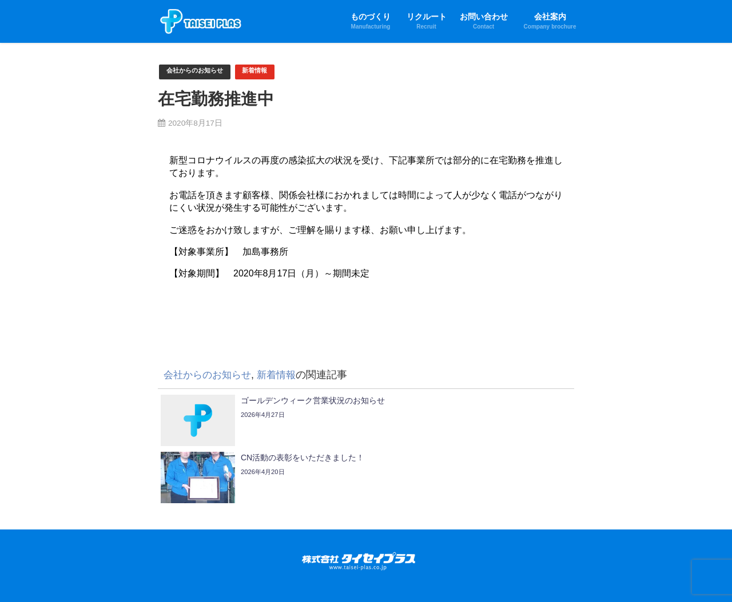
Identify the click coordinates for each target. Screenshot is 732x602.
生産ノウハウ (387, 565)
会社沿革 (253, 576)
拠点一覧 (290, 576)
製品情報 (506, 565)
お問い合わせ (171, 576)
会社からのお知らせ (199, 71)
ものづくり (197, 565)
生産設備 (469, 565)
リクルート (547, 565)
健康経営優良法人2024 (378, 576)
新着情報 (267, 71)
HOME (160, 565)
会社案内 (216, 576)
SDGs (323, 576)
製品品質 (432, 565)
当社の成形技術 (250, 565)
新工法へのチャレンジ (320, 565)
